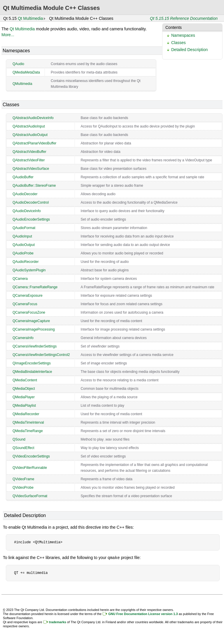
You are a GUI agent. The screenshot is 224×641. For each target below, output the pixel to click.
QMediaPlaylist (24, 406)
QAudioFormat (24, 228)
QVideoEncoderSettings (31, 456)
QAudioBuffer (23, 177)
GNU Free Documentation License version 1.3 (143, 613)
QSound (19, 439)
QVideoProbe (23, 487)
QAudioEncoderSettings (31, 219)
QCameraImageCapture (31, 321)
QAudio (18, 64)
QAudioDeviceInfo (27, 211)
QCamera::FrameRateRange (35, 287)
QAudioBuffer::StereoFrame (34, 186)
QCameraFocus (25, 304)
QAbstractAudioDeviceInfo (33, 118)
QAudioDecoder (25, 194)
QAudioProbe (23, 253)
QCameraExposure (28, 296)
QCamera (20, 279)
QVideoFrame (23, 479)
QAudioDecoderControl (31, 202)
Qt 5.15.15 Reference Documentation (184, 18)
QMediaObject (24, 389)
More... (7, 34)
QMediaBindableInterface (32, 372)
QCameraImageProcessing (34, 329)
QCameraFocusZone (29, 312)
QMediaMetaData (26, 72)
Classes (178, 42)
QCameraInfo (23, 338)
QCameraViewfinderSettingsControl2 (41, 355)
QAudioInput (22, 236)
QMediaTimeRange (28, 431)
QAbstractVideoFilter (29, 160)
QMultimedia (22, 84)
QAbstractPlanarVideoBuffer (34, 143)
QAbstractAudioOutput (30, 135)
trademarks (57, 621)
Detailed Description (189, 49)
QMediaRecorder (26, 414)
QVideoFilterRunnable (30, 468)
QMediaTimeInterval (28, 422)
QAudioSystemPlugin (29, 270)
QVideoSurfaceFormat (30, 496)
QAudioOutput (24, 245)
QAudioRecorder (25, 262)
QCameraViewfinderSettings (35, 346)
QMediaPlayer (24, 397)
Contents (173, 27)
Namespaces (183, 35)
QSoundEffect (23, 448)
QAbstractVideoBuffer (29, 152)
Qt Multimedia (30, 18)
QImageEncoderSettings (32, 363)
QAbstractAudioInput (29, 126)
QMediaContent (25, 380)
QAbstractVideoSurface (31, 169)
